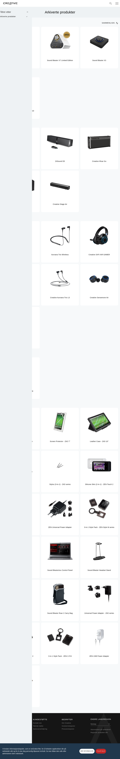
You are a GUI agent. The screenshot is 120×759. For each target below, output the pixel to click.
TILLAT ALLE (101, 751)
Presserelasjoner (68, 729)
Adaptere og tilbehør (11, 735)
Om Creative (66, 723)
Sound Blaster (9, 723)
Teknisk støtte (38, 726)
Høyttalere (8, 726)
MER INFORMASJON (87, 751)
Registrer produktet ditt (99, 732)
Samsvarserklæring (40, 729)
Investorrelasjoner (68, 726)
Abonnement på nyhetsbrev (101, 729)
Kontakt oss (37, 723)
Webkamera (8, 732)
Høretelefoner (9, 729)
